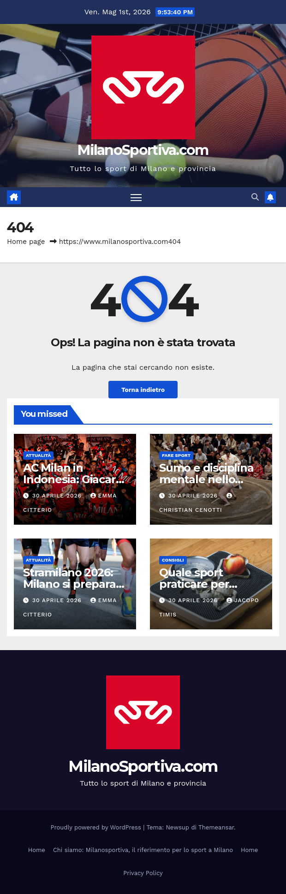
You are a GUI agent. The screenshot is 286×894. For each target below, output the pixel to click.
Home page (26, 241)
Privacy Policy (142, 873)
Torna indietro (143, 389)
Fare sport (176, 455)
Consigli (173, 559)
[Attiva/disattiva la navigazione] (136, 197)
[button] (255, 197)
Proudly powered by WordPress (97, 827)
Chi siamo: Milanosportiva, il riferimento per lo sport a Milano (143, 850)
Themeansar (216, 827)
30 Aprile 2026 (58, 495)
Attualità (38, 455)
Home (36, 850)
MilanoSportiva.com (142, 150)
